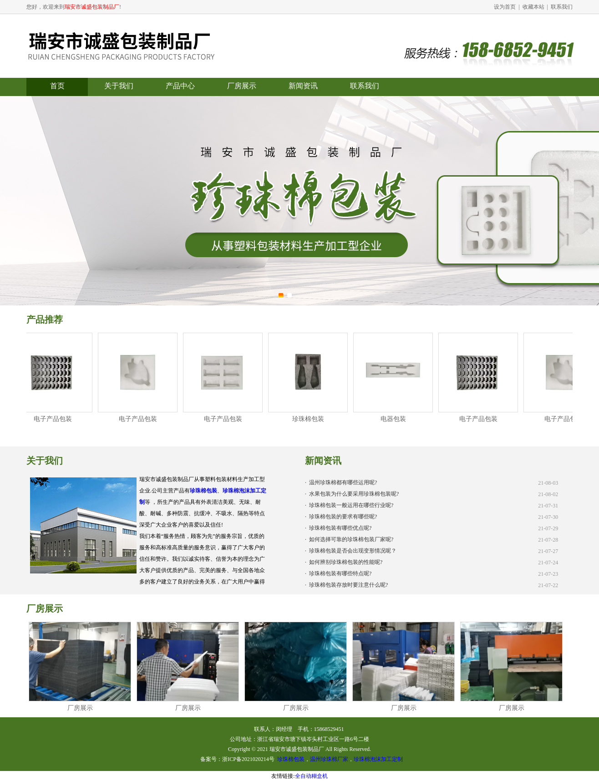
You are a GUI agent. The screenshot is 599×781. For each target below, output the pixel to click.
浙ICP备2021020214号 (248, 759)
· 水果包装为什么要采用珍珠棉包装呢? (352, 494)
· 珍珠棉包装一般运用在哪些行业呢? (349, 505)
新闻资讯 (303, 86)
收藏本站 (533, 7)
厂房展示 (241, 86)
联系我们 (562, 7)
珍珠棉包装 (203, 490)
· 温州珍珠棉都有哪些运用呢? (341, 482)
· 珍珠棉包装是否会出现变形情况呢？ (350, 551)
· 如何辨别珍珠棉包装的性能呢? (343, 562)
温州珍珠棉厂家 (329, 759)
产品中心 (180, 86)
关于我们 (118, 86)
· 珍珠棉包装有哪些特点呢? (338, 573)
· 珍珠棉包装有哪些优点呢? (338, 528)
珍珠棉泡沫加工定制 (378, 759)
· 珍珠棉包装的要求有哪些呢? (341, 516)
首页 (57, 86)
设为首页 (505, 7)
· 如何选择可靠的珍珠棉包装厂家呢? (349, 539)
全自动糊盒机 (311, 776)
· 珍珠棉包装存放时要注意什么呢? (346, 585)
